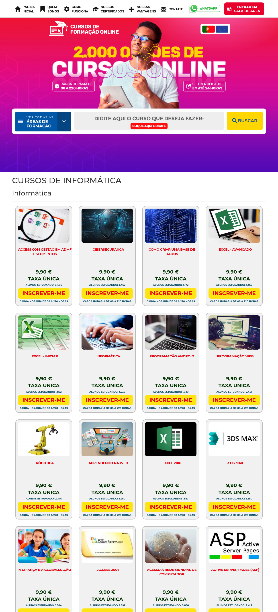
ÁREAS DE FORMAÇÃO (40, 122)
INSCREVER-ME (43, 293)
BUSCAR (244, 121)
